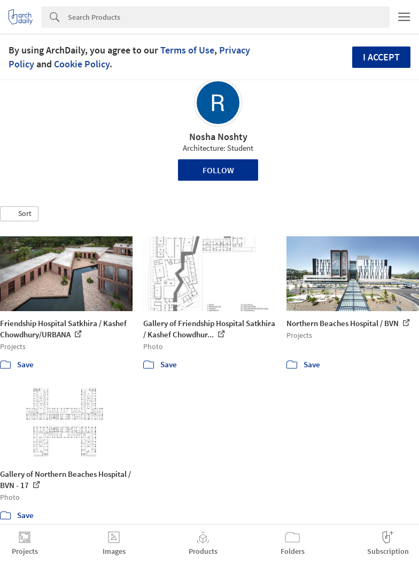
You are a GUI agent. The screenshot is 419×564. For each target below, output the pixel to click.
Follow (218, 170)
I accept (381, 57)
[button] (19, 213)
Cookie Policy (82, 64)
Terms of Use (187, 50)
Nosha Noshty (218, 136)
